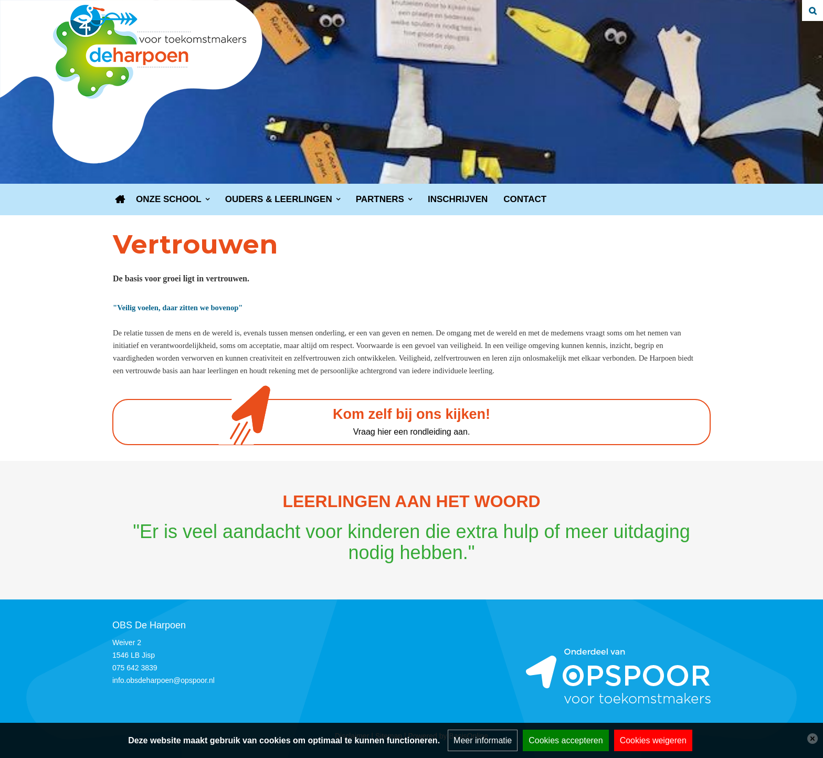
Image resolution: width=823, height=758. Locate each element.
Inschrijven (458, 199)
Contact (524, 199)
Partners (380, 199)
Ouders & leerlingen (278, 199)
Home (120, 199)
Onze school (169, 199)
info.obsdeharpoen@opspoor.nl (163, 680)
